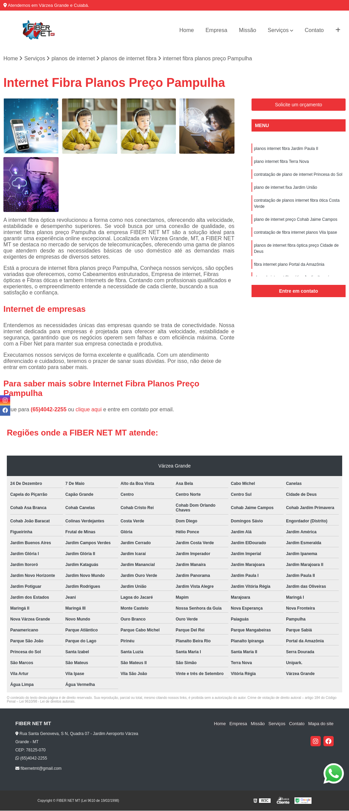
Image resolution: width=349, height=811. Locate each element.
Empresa (216, 30)
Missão (247, 30)
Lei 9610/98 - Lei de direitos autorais (47, 702)
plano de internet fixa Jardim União (285, 187)
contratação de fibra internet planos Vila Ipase (295, 232)
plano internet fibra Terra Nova (281, 161)
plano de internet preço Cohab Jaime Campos (295, 219)
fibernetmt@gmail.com (38, 768)
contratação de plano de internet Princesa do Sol (298, 174)
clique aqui (89, 410)
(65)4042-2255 (49, 410)
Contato (314, 30)
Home (186, 30)
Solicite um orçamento (298, 104)
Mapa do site (320, 723)
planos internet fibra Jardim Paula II (286, 148)
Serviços (278, 30)
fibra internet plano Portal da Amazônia (289, 264)
